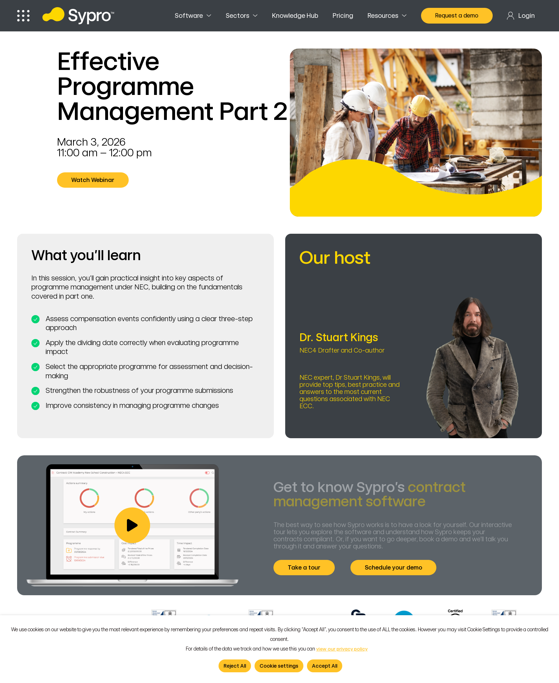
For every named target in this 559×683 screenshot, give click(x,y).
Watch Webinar (95, 179)
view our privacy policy (342, 649)
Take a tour (307, 567)
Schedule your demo (396, 567)
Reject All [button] (235, 666)
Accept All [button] (324, 666)
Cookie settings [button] (279, 666)
